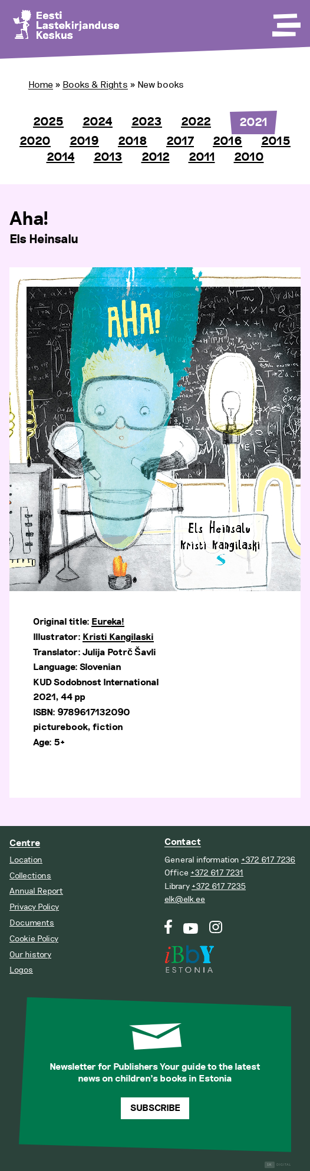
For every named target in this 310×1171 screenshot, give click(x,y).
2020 (35, 141)
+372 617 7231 (216, 873)
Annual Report (36, 891)
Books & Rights (95, 85)
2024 (98, 122)
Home (40, 85)
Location (25, 860)
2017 (180, 141)
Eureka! (107, 622)
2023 (146, 122)
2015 (276, 141)
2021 (253, 122)
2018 (132, 141)
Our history (30, 955)
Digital (278, 1165)
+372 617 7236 (268, 860)
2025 (48, 122)
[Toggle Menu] (285, 21)
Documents (31, 923)
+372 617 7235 (219, 886)
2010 (249, 157)
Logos (21, 970)
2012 (155, 157)
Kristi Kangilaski (118, 637)
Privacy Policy (34, 907)
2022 (196, 122)
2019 (84, 141)
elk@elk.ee (184, 899)
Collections (30, 876)
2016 (227, 141)
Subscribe (155, 1108)
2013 (108, 157)
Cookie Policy (33, 939)
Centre (24, 843)
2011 (202, 157)
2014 (61, 157)
